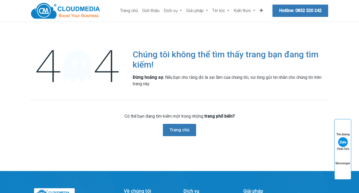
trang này (141, 83)
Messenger (342, 158)
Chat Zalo (343, 143)
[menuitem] (129, 10)
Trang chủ (179, 129)
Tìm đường (343, 129)
